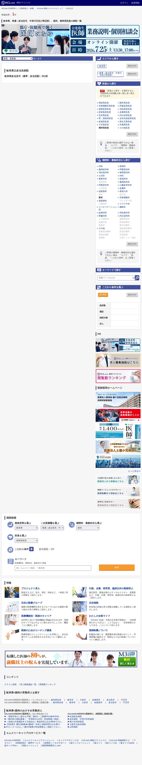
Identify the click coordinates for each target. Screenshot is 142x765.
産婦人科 (124, 191)
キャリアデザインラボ (68, 740)
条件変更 (103, 295)
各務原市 (96, 700)
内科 (101, 166)
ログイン (124, 3)
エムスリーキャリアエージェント (39, 740)
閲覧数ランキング (48, 684)
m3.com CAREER (12, 740)
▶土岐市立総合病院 (77, 724)
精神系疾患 (104, 128)
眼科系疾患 (125, 103)
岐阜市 (70, 700)
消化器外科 (125, 212)
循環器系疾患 (105, 109)
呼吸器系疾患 (126, 106)
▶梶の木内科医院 (76, 721)
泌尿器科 (103, 191)
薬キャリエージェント (80, 743)
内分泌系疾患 (126, 115)
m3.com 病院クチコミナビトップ (50, 8)
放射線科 (103, 201)
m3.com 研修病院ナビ (120, 740)
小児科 (102, 175)
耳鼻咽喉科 (125, 197)
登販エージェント (30, 745)
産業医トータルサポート (55, 743)
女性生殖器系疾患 (128, 118)
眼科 (101, 197)
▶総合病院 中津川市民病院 (81, 719)
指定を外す (132, 66)
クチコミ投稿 (10, 684)
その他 (102, 228)
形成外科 (124, 179)
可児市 (124, 700)
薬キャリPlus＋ (11, 745)
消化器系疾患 (126, 109)
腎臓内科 (103, 216)
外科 (122, 175)
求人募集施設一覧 (28, 684)
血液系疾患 (104, 121)
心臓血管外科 (126, 185)
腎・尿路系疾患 (106, 118)
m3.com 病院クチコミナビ (94, 740)
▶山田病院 (73, 727)
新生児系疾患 (126, 121)
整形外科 (103, 179)
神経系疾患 (104, 103)
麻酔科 (123, 207)
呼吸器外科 (104, 185)
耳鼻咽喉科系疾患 (107, 106)
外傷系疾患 (125, 124)
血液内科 (103, 212)
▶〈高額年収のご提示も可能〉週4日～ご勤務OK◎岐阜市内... (32, 716)
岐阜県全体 (56, 700)
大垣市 (83, 700)
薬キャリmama (127, 743)
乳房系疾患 (104, 115)
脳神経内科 (104, 169)
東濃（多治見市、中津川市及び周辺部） (110, 74)
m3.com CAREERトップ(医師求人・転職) (17, 8)
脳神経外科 (125, 182)
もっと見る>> (134, 471)
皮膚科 (123, 188)
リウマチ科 (125, 204)
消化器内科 (104, 172)
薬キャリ (98, 743)
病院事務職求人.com (51, 745)
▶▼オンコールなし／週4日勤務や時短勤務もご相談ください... (32, 727)
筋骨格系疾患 (105, 112)
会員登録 (135, 3)
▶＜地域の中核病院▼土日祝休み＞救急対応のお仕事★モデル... (33, 721)
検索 (117, 567)
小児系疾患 (104, 124)
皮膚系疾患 (125, 112)
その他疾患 (125, 128)
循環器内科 (125, 172)
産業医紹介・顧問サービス (28, 743)
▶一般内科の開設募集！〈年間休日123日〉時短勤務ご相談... (32, 719)
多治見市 (110, 700)
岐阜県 (102, 66)
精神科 (123, 166)
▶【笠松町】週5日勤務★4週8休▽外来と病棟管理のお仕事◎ (32, 724)
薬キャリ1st (111, 743)
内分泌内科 (125, 216)
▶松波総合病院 (75, 716)
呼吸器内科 (125, 169)
